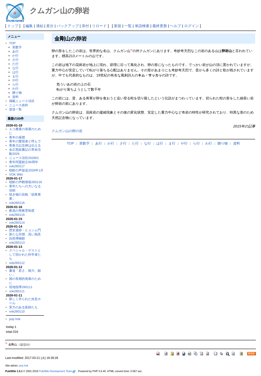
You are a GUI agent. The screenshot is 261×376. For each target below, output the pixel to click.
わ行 (15, 88)
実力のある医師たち (23, 307)
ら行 (15, 84)
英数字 (17, 47)
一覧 (128, 26)
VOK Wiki (16, 174)
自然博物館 (17, 238)
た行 (15, 64)
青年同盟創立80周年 (23, 162)
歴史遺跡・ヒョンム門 (25, 230)
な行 (15, 68)
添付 (85, 26)
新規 (117, 26)
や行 (15, 80)
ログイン (191, 26)
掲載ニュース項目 (21, 101)
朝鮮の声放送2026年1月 (26, 170)
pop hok (14, 319)
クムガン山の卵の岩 (67, 131)
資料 (15, 97)
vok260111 (17, 291)
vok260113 (17, 242)
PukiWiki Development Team (57, 371)
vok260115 (17, 215)
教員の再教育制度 (21, 210)
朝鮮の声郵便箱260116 (25, 182)
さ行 (15, 60)
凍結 (39, 26)
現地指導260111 (20, 287)
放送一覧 (15, 109)
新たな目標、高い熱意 (25, 234)
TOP (12, 43)
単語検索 (142, 26)
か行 (15, 55)
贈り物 (17, 92)
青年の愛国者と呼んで (25, 141)
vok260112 (17, 263)
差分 (50, 26)
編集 (29, 26)
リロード (99, 26)
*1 (131, 50)
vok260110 (17, 311)
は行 (15, 72)
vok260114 (17, 222)
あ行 (15, 51)
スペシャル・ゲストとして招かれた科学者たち (25, 255)
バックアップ (68, 26)
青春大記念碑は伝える (25, 145)
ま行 (15, 76)
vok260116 (17, 203)
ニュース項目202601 (24, 158)
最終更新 (159, 26)
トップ (12, 26)
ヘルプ (175, 26)
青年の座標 (17, 137)
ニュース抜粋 (18, 105)
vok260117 (17, 166)
